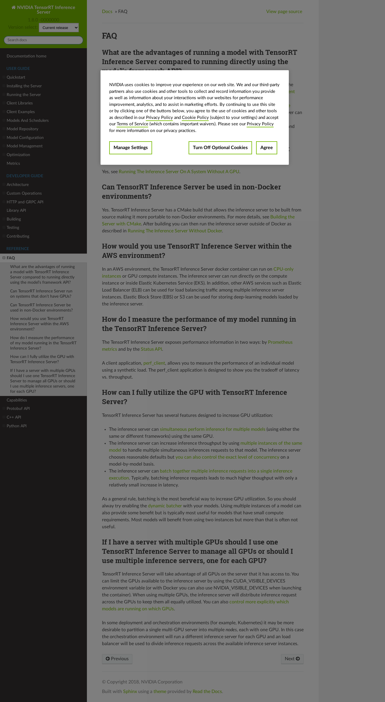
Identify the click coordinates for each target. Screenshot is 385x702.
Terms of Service (132, 124)
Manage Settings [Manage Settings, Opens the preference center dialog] (131, 147)
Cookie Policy (195, 117)
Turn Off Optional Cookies (220, 147)
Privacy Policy (159, 117)
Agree (266, 147)
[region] (195, 117)
